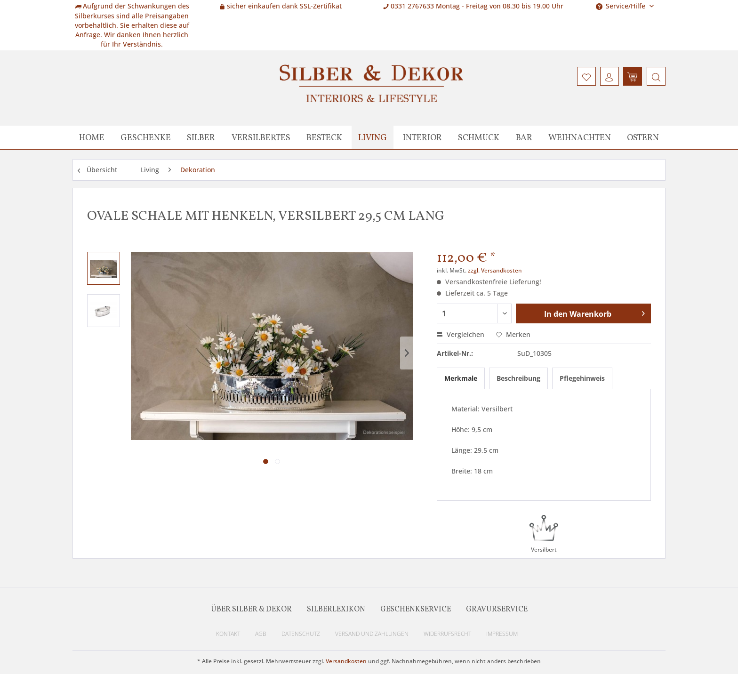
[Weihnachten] (580, 137)
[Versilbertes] (261, 137)
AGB (260, 634)
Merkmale (460, 378)
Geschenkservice (415, 609)
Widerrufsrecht (447, 634)
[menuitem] (655, 76)
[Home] (91, 137)
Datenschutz (300, 634)
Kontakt (228, 634)
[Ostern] (643, 137)
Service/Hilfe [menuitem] (621, 5)
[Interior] (422, 137)
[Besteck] (324, 137)
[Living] (372, 137)
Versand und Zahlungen (372, 634)
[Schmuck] (478, 137)
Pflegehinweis (582, 378)
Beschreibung (518, 378)
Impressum (502, 634)
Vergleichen (460, 334)
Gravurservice (497, 609)
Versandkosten (346, 661)
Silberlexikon (336, 609)
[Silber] (201, 137)
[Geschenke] (145, 137)
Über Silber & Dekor (251, 609)
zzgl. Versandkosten (495, 270)
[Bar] (524, 137)
